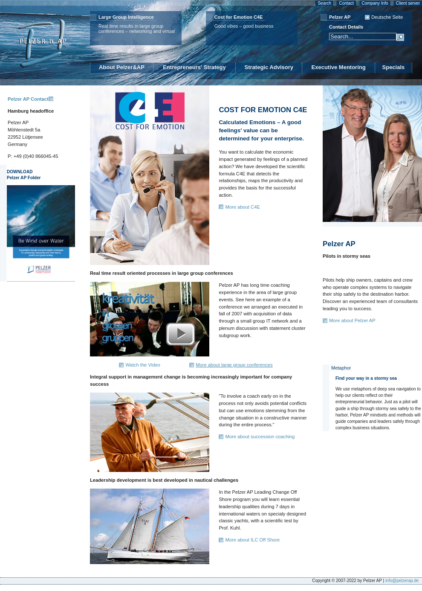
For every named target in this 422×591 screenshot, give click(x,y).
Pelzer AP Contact (28, 99)
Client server (408, 3)
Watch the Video (142, 364)
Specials (393, 67)
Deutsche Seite (387, 17)
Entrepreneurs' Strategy (194, 67)
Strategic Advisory (269, 67)
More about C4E (242, 207)
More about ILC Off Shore (252, 539)
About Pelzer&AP (122, 67)
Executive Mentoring (339, 67)
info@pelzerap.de (402, 580)
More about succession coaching (260, 436)
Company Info (374, 3)
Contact (346, 3)
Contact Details (346, 26)
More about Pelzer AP (352, 320)
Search (324, 3)
